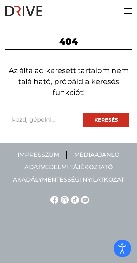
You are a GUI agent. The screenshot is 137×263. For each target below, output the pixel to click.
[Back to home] (23, 11)
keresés (106, 120)
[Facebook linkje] (53, 199)
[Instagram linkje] (63, 199)
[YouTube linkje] (84, 199)
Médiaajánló (96, 154)
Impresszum (38, 154)
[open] (122, 248)
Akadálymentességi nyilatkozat (68, 179)
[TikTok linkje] (74, 199)
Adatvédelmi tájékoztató (68, 167)
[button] (128, 11)
